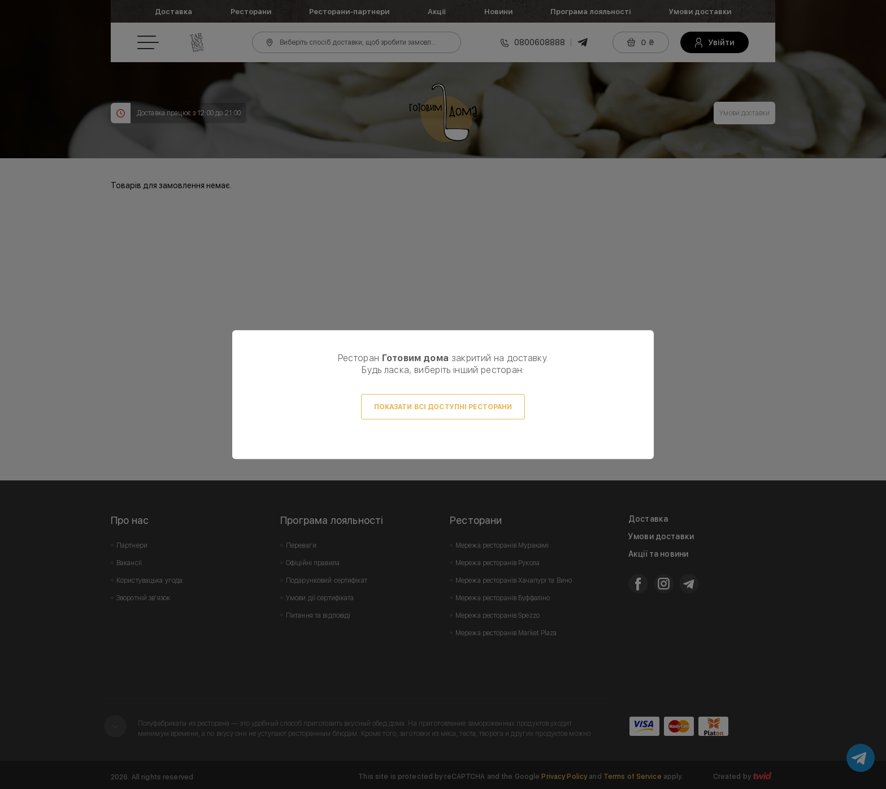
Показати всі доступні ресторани (443, 407)
